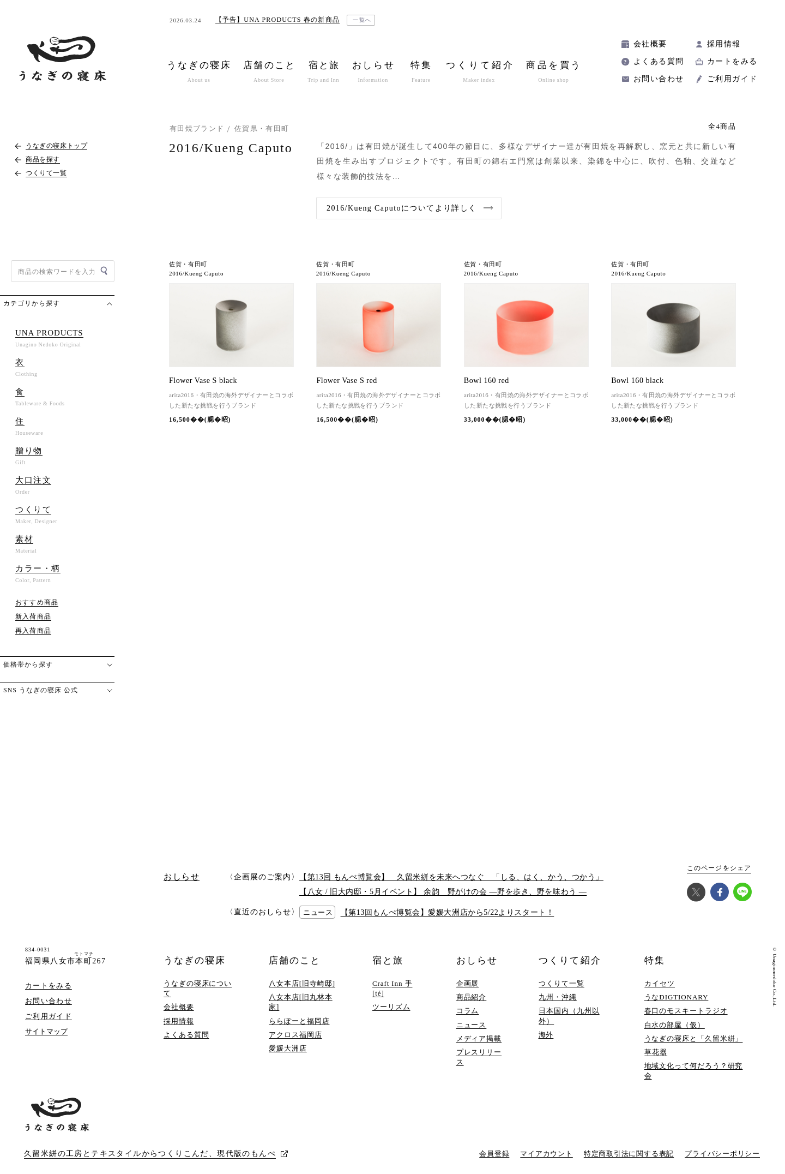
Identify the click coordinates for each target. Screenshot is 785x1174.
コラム (467, 1011)
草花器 (655, 1052)
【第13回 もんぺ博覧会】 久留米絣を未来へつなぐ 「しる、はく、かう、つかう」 (451, 877)
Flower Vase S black (203, 380)
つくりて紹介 (570, 960)
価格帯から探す (28, 664)
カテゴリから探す (31, 303)
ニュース (471, 1025)
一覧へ (362, 20)
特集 (654, 960)
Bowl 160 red (486, 380)
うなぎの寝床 (195, 960)
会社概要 (650, 44)
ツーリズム (391, 1007)
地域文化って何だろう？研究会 (693, 1071)
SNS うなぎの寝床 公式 (40, 690)
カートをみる (732, 61)
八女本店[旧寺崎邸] (302, 983)
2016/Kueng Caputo (196, 274)
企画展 (467, 983)
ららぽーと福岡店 (299, 1021)
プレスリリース (479, 1057)
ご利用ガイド (732, 79)
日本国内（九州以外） (569, 1016)
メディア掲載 (479, 1038)
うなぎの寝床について (198, 988)
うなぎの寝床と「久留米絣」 (693, 1038)
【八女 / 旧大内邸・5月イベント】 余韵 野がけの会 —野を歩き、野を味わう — (443, 892)
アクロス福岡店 (295, 1035)
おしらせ (477, 960)
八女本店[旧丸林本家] (301, 1002)
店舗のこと (295, 960)
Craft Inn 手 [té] (392, 988)
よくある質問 (658, 61)
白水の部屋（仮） (674, 1025)
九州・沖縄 (558, 997)
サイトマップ (46, 1031)
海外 (546, 1035)
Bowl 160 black (637, 380)
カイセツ (659, 983)
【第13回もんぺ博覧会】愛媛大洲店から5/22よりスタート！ (447, 912)
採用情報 (724, 44)
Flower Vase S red (346, 380)
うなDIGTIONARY (676, 997)
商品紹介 (471, 997)
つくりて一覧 (561, 983)
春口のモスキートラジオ (686, 1011)
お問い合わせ (658, 79)
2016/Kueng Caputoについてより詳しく (402, 208)
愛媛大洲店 (288, 1048)
